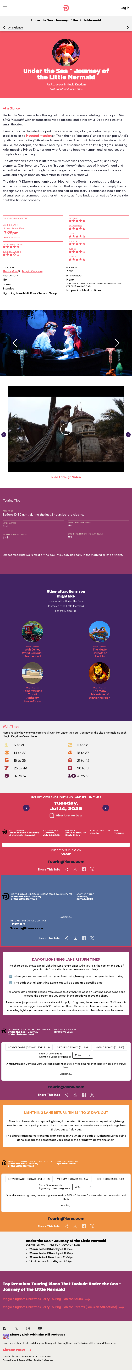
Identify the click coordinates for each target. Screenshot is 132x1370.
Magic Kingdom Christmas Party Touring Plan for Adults (46, 1299)
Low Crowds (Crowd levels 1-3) (29, 1047)
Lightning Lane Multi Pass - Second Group (30, 293)
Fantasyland (10, 271)
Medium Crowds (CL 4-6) (73, 1047)
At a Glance (15, 27)
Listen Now (18, 1350)
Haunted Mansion (39, 136)
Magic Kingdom (76, 84)
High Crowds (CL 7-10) (110, 1047)
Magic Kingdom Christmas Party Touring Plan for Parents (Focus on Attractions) (63, 1307)
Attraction (57, 84)
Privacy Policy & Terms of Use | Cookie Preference (28, 1360)
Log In (124, 8)
